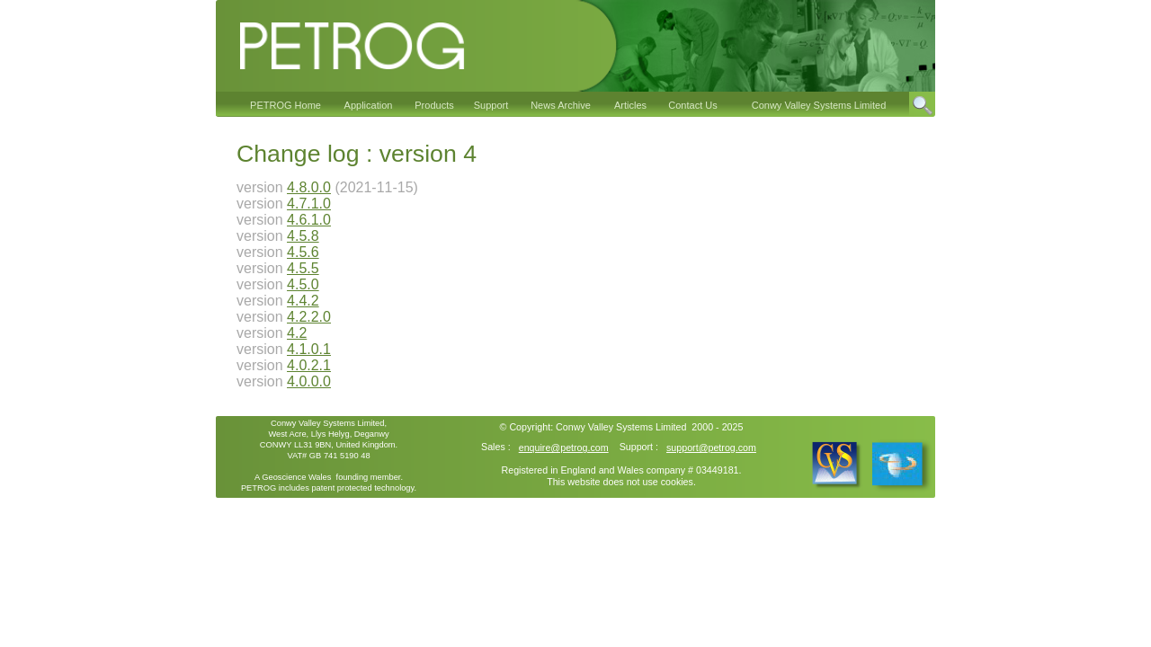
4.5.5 (303, 268)
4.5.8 (303, 236)
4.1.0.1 (309, 349)
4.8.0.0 (309, 187)
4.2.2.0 (309, 316)
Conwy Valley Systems (604, 426)
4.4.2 (303, 300)
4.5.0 (303, 284)
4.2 (297, 333)
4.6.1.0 (309, 219)
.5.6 (307, 252)
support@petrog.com (711, 447)
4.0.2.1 (309, 365)
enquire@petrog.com (564, 447)
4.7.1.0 (309, 203)
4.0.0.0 (309, 381)
